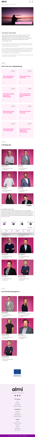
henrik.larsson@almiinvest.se (7, 278)
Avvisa (6, 230)
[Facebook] (15, 396)
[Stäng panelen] (33, 205)
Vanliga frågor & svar (17, 414)
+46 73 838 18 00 (5, 257)
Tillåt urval (17, 230)
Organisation (17, 424)
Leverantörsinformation (17, 416)
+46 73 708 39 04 (5, 360)
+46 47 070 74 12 (21, 257)
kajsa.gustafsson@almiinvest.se (24, 234)
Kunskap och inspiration (17, 406)
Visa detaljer (30, 227)
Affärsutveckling (17, 404)
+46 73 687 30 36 (5, 235)
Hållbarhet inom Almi (17, 423)
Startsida (3, 4)
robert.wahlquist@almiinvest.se (24, 256)
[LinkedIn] (17, 396)
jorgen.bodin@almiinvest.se (23, 190)
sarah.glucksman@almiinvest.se (7, 337)
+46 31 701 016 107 (5, 338)
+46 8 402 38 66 (5, 169)
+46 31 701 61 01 (4, 191)
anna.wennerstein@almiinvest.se (24, 278)
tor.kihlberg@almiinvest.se (23, 337)
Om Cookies (10, 435)
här (8, 216)
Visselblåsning (24, 435)
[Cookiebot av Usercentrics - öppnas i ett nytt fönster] (27, 205)
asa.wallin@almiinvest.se (6, 234)
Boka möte (17, 411)
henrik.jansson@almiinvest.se (7, 190)
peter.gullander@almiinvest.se (7, 256)
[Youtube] (19, 396)
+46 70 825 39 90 (22, 169)
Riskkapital (6, 4)
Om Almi (17, 421)
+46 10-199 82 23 (21, 338)
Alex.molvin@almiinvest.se (23, 168)
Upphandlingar (17, 428)
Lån (17, 401)
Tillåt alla (28, 230)
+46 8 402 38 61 (21, 235)
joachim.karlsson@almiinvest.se (7, 168)
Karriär (17, 426)
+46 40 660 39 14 (21, 191)
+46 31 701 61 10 (4, 316)
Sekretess (20, 435)
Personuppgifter (15, 435)
